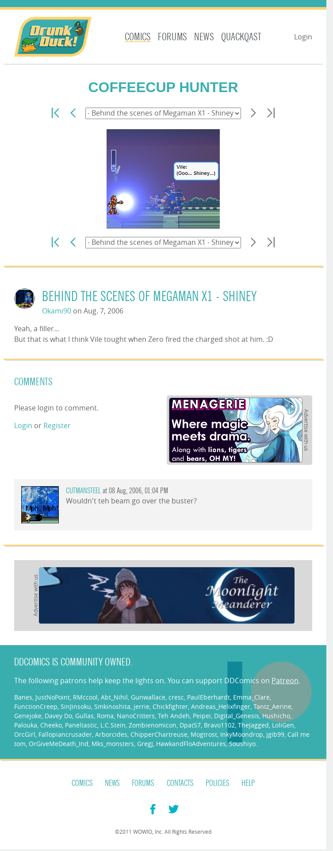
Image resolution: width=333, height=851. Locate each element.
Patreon (285, 680)
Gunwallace (148, 697)
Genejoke (28, 716)
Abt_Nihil (114, 697)
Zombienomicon (152, 725)
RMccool (85, 697)
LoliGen (283, 725)
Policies (218, 783)
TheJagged (253, 725)
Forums (172, 37)
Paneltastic (81, 725)
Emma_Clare (251, 697)
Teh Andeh (174, 716)
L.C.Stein (113, 725)
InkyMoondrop (241, 734)
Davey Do (58, 716)
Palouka (25, 725)
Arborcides (111, 734)
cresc (176, 697)
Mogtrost (204, 734)
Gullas (84, 716)
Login (303, 37)
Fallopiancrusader (65, 734)
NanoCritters (136, 716)
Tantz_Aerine (272, 706)
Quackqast (241, 37)
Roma (105, 716)
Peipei (202, 716)
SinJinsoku (76, 706)
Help (248, 783)
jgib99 (275, 734)
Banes (23, 697)
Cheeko (51, 725)
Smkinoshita (112, 706)
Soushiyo (242, 743)
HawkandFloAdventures (191, 743)
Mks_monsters (113, 743)
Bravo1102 (219, 725)
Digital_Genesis (236, 716)
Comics (138, 37)
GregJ (145, 743)
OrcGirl (24, 734)
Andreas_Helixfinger (220, 706)
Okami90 (56, 311)
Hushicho (276, 716)
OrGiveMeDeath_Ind (58, 743)
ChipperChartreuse (159, 734)
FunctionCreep (35, 706)
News (204, 37)
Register (57, 425)
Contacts (180, 783)
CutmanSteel (83, 490)
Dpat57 (190, 725)
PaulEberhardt (208, 697)
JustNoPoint (52, 697)
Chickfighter (170, 706)
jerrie (141, 706)
